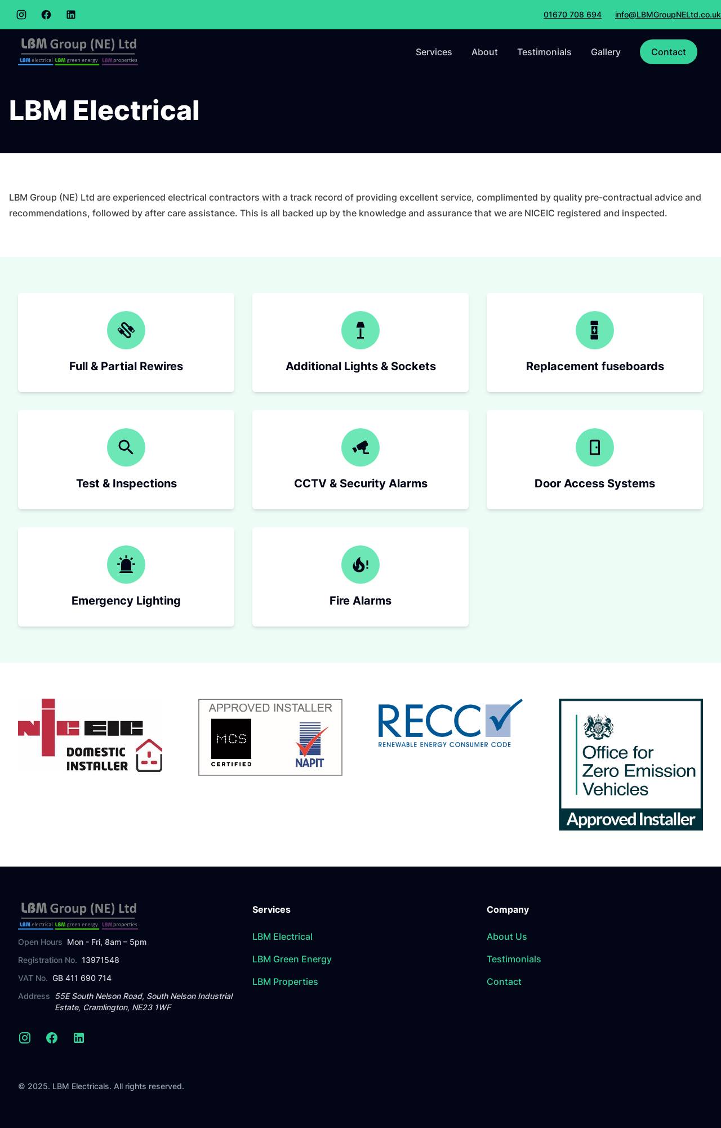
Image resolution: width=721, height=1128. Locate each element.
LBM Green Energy (292, 959)
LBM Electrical (282, 936)
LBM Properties (285, 981)
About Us (507, 936)
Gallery (606, 51)
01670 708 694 (573, 14)
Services (434, 51)
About (484, 51)
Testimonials (544, 51)
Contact (668, 51)
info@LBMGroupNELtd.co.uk (668, 14)
